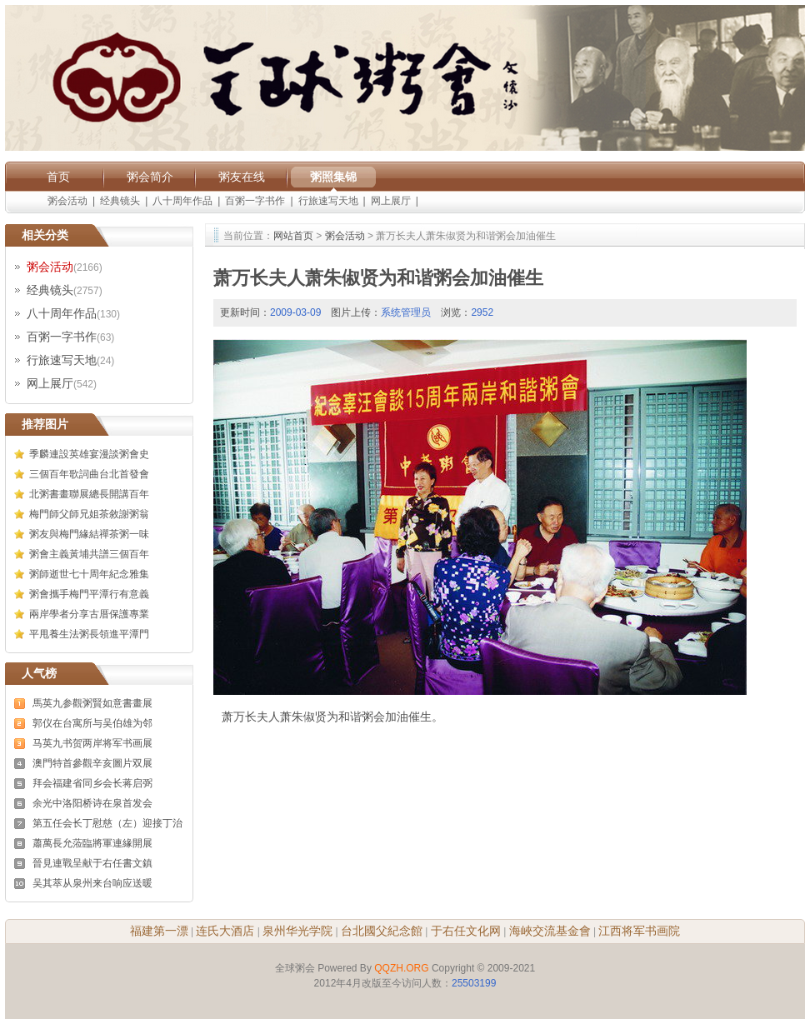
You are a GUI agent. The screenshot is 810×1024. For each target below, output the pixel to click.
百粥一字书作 (255, 201)
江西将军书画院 (639, 930)
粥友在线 (241, 176)
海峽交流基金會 (550, 930)
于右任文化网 (466, 930)
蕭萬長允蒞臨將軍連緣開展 (92, 843)
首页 (58, 176)
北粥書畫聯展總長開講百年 (89, 494)
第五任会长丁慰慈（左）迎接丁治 (107, 823)
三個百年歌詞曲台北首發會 (89, 474)
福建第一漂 (159, 930)
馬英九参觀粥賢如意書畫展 (92, 703)
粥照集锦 (333, 176)
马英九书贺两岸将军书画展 (92, 743)
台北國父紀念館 (381, 930)
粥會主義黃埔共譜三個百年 (89, 554)
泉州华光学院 (297, 930)
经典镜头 (120, 201)
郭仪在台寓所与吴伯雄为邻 (92, 723)
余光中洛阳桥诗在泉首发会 (92, 803)
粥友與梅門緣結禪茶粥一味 (89, 534)
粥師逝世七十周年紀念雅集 (89, 574)
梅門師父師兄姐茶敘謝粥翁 (89, 514)
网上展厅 (391, 201)
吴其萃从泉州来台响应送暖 (92, 883)
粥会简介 (150, 176)
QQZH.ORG (401, 968)
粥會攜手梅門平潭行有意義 (89, 594)
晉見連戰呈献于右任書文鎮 (92, 863)
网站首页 (293, 236)
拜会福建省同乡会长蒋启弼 (92, 783)
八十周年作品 (182, 201)
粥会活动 (68, 201)
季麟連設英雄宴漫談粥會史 (89, 454)
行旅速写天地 (328, 201)
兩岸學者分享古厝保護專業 (89, 614)
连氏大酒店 (225, 930)
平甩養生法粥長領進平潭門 (89, 634)
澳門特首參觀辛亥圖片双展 (92, 763)
